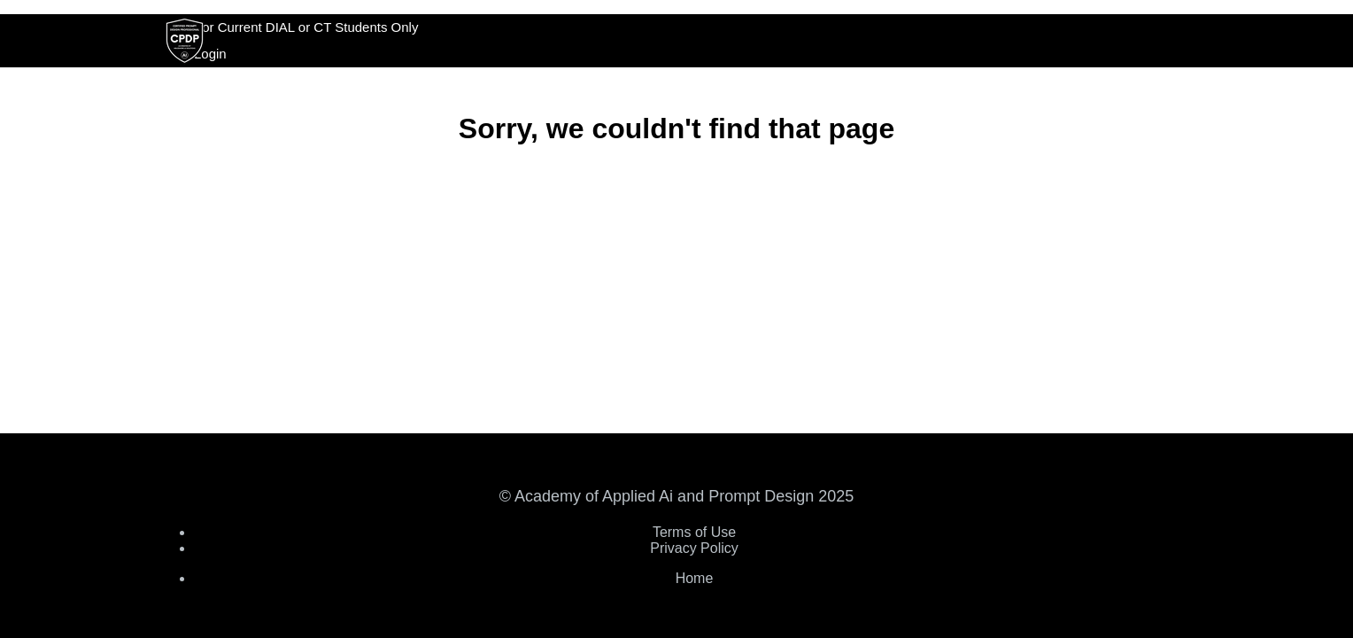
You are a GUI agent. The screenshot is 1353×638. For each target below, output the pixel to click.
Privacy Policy (694, 548)
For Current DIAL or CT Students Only (306, 27)
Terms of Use (694, 532)
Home (695, 578)
